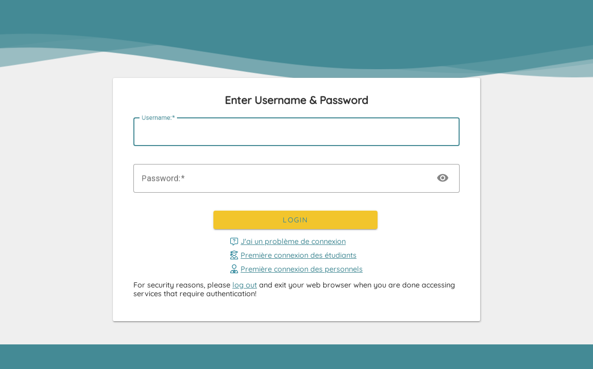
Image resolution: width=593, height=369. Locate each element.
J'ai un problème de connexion (288, 241)
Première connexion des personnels (296, 268)
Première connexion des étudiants (293, 255)
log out (244, 285)
